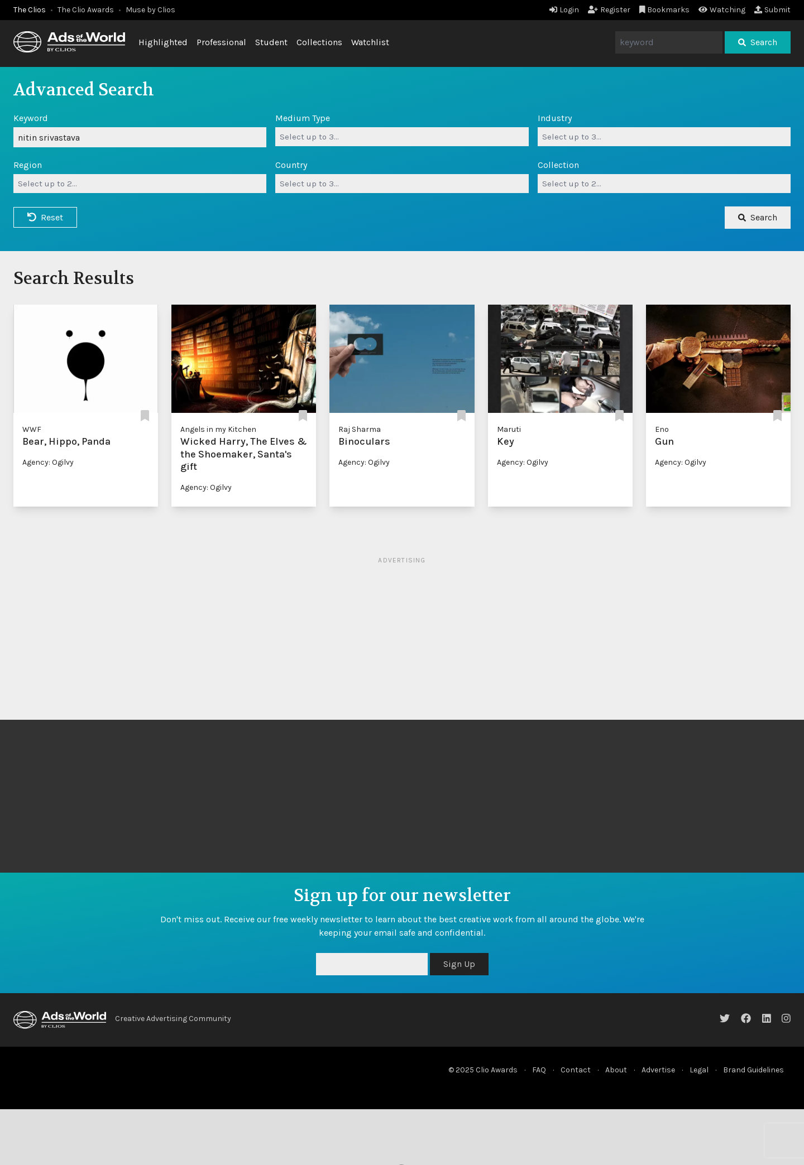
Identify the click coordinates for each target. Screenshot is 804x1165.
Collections (319, 42)
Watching (721, 10)
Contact (576, 1070)
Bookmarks (664, 10)
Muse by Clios (150, 10)
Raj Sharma (359, 429)
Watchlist (370, 42)
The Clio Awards (86, 10)
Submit (772, 10)
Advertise (658, 1070)
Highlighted (163, 42)
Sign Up (459, 964)
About (616, 1070)
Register (609, 10)
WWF (31, 429)
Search (757, 42)
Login (564, 10)
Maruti (509, 429)
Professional (221, 42)
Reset (45, 217)
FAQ (539, 1070)
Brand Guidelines (753, 1070)
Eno (662, 429)
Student (271, 42)
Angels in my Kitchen (218, 429)
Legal (699, 1070)
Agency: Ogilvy (48, 462)
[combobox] (402, 137)
